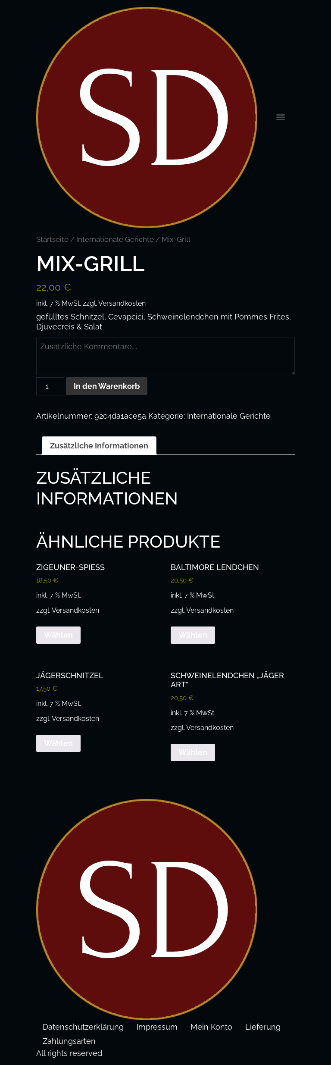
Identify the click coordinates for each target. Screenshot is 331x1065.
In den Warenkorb (107, 385)
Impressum (157, 1026)
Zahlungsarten (69, 1041)
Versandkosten (122, 303)
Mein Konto (211, 1026)
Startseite (52, 239)
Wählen (58, 634)
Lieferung (263, 1026)
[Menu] (280, 117)
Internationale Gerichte (115, 239)
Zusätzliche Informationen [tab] (99, 445)
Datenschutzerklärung (83, 1026)
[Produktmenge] (50, 386)
